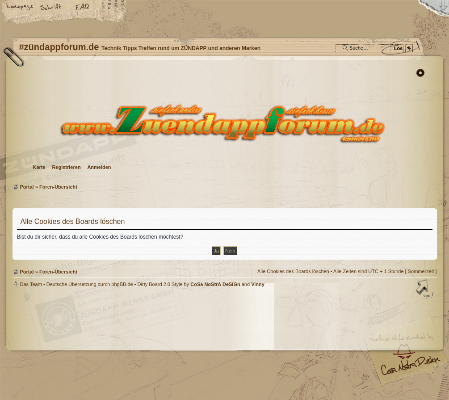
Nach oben (426, 290)
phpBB (113, 344)
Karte (39, 167)
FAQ (82, 8)
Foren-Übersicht (224, 123)
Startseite (20, 8)
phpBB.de (122, 284)
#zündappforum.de (153, 344)
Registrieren (66, 167)
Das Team (31, 284)
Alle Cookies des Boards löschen (293, 271)
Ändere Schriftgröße (51, 8)
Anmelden (99, 167)
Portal (27, 186)
